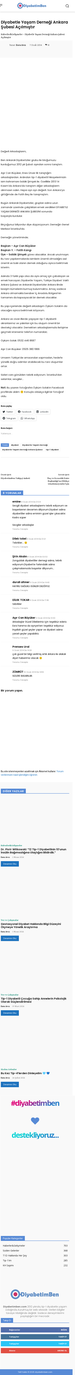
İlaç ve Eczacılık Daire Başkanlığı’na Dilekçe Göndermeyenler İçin (58, 481)
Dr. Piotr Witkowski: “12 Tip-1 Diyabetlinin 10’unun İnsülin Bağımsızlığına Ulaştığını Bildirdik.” (33, 850)
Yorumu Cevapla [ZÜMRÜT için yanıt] (20, 680)
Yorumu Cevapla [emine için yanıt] (20, 529)
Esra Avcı (21, 45)
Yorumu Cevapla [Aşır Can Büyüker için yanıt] (20, 637)
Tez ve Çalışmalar (9, 920)
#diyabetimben (35, 1103)
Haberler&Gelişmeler (12, 34)
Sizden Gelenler (9, 1069)
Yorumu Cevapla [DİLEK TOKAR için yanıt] (20, 608)
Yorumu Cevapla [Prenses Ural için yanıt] (20, 662)
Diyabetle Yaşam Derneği (35, 445)
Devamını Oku (9, 864)
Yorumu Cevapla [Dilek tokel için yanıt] (20, 546)
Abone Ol (62, 1350)
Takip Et (62, 1336)
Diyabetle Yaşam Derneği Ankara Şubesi (22, 449)
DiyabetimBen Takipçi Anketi (15, 478)
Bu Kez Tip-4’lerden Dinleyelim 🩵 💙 (25, 1073)
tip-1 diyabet (52, 449)
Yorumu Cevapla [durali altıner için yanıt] (20, 590)
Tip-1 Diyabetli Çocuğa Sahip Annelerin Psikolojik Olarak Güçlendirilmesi (33, 1000)
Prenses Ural (20, 646)
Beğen (64, 1330)
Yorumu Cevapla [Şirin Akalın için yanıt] (20, 572)
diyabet (15, 445)
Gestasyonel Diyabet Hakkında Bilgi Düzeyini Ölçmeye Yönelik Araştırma (31, 925)
